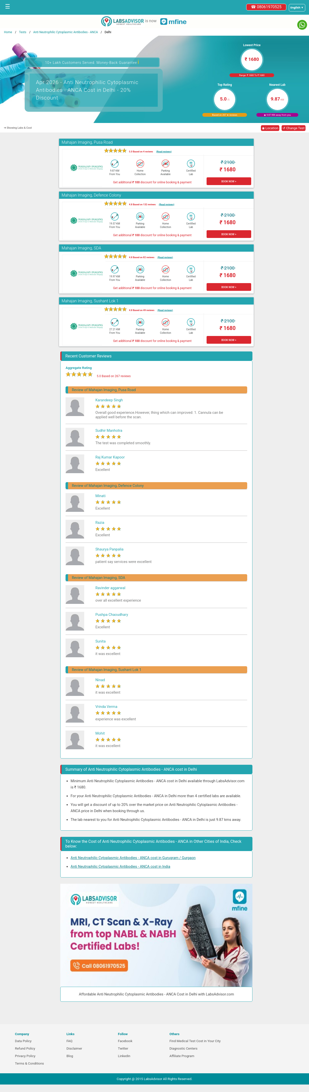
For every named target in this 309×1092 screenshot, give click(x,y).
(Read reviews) (163, 151)
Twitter (123, 1048)
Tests (22, 32)
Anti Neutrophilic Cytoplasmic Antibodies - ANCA (65, 32)
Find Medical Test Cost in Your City (195, 1041)
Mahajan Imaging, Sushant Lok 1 (90, 301)
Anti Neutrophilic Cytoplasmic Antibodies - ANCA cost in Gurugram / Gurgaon (133, 858)
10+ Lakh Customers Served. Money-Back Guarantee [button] (92, 62)
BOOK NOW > (229, 181)
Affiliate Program (181, 1056)
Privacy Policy (25, 1056)
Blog (70, 1056)
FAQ (70, 1041)
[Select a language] (297, 7)
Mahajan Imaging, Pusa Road (87, 142)
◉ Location (270, 128)
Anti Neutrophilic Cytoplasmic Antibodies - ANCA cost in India (120, 866)
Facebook (125, 1041)
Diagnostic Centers (183, 1048)
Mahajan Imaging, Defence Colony (91, 195)
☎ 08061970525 (266, 6)
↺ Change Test (294, 128)
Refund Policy (25, 1048)
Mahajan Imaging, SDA (81, 248)
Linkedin (124, 1056)
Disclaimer (74, 1048)
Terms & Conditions (29, 1063)
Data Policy (23, 1041)
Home (8, 32)
